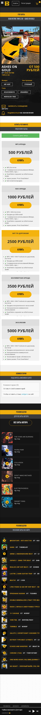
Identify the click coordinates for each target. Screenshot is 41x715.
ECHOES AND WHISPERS (19, 646)
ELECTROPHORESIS (21, 488)
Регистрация (26, 3)
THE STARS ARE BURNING (23, 437)
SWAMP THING (19, 501)
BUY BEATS (16, 706)
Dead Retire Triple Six (8, 74)
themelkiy (23, 547)
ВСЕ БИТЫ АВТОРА (21, 422)
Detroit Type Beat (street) (21, 640)
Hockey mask (19, 450)
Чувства (13, 620)
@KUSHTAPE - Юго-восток (21, 541)
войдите (25, 394)
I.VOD (23, 580)
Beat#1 (13, 580)
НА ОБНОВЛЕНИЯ (17, 113)
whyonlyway (27, 620)
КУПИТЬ (20, 160)
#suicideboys (9, 92)
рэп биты (21, 15)
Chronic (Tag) (16, 653)
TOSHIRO (33, 593)
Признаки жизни (17, 593)
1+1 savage (14, 613)
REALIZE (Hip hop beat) (19, 567)
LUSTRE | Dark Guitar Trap (21, 574)
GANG (12, 547)
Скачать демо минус (20, 136)
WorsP (27, 613)
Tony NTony (32, 653)
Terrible (13, 626)
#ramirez (24, 92)
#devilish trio (10, 97)
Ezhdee (36, 567)
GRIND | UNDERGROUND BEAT (21, 554)
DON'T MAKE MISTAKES (23, 475)
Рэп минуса (6, 706)
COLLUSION (18, 462)
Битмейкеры (25, 706)
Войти (15, 3)
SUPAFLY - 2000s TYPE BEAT (20, 560)
